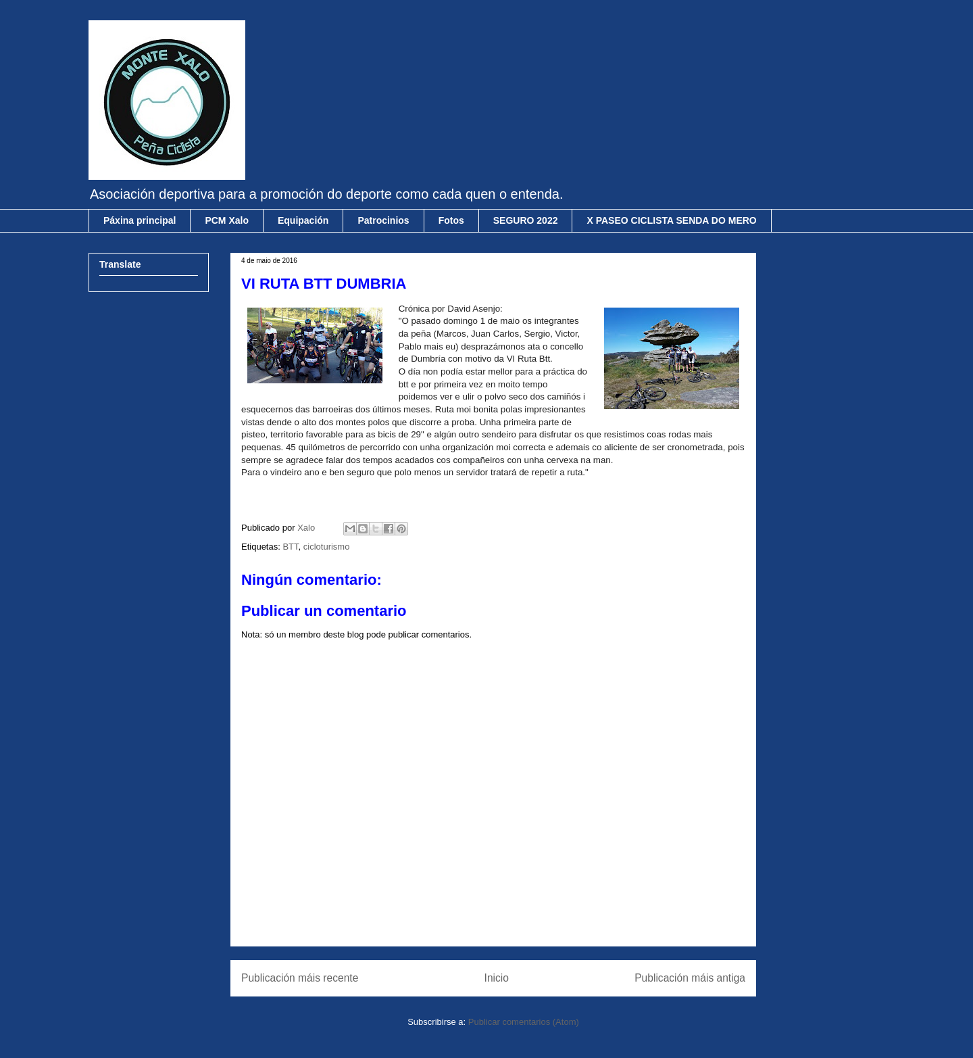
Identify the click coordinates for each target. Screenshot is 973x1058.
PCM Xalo (227, 220)
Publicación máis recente (299, 978)
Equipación (303, 220)
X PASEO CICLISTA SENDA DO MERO (671, 220)
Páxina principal (139, 220)
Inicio (496, 978)
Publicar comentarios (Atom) (523, 1022)
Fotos (451, 220)
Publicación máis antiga (689, 978)
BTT (290, 547)
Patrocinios (383, 220)
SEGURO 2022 (525, 220)
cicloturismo (326, 547)
